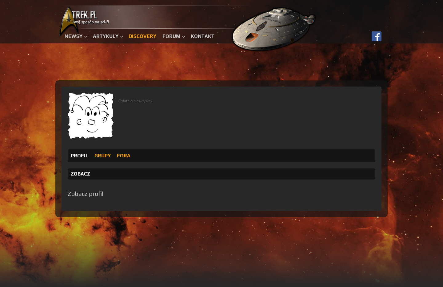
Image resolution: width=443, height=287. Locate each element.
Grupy (102, 156)
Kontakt (202, 36)
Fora (123, 156)
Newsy (73, 36)
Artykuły (105, 36)
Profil (79, 156)
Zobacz (80, 174)
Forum (171, 36)
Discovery (142, 36)
